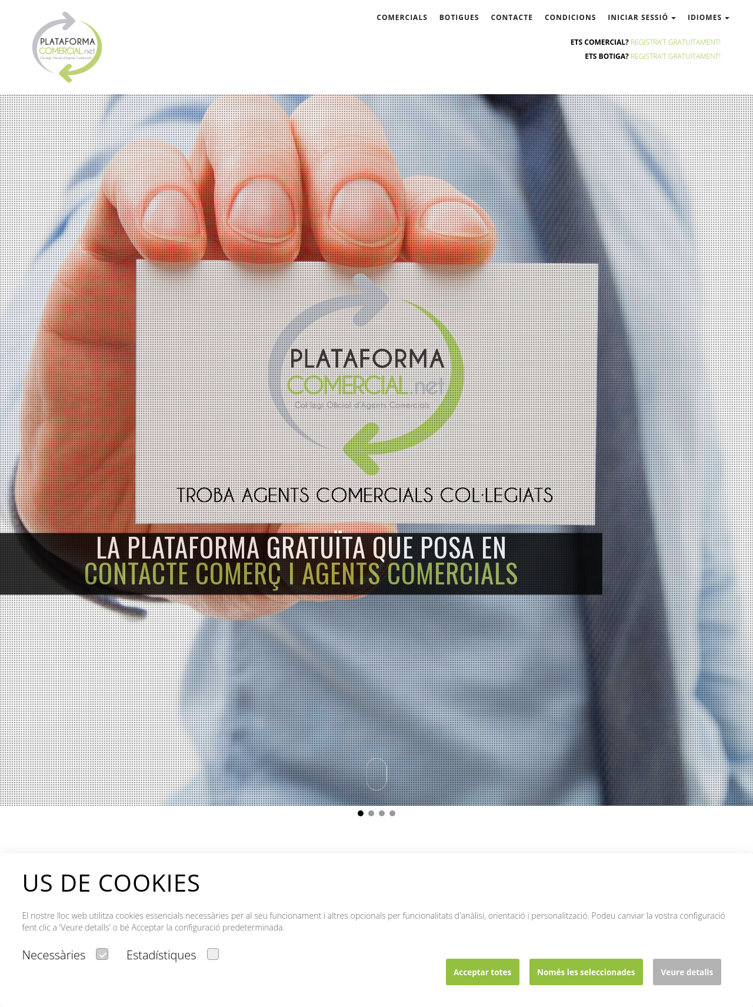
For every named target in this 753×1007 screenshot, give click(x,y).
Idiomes (708, 17)
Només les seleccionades (586, 972)
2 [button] (374, 816)
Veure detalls (687, 972)
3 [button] (385, 816)
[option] (376, 403)
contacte (512, 17)
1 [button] (363, 816)
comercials (401, 17)
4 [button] (395, 816)
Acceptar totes (482, 972)
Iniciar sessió (642, 17)
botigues (459, 17)
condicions (570, 17)
